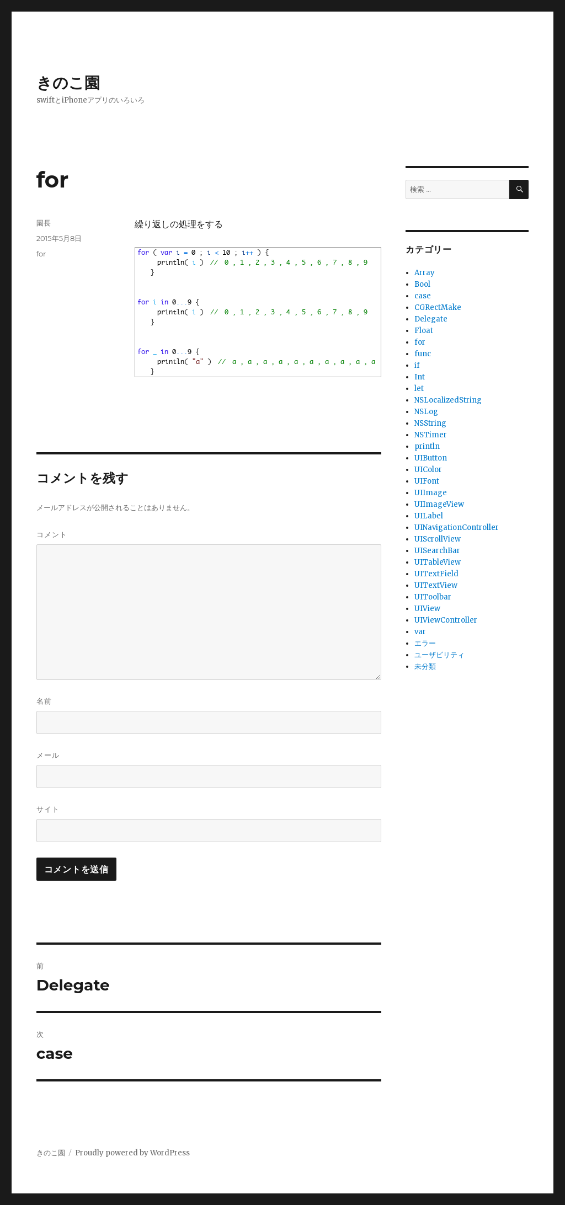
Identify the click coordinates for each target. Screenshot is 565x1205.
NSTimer (430, 435)
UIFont (426, 481)
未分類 (425, 666)
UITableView (437, 562)
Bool (422, 284)
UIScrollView (437, 539)
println (427, 446)
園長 (43, 222)
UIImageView (439, 504)
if (417, 365)
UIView (427, 608)
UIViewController (445, 620)
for (41, 253)
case (422, 296)
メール (48, 755)
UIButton (430, 458)
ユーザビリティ (439, 655)
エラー (425, 643)
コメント (51, 534)
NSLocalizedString (448, 400)
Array (424, 272)
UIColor (428, 469)
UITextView (435, 585)
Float (423, 330)
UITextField (436, 574)
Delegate (430, 319)
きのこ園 (68, 82)
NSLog (426, 411)
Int (419, 377)
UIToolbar (432, 597)
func (422, 353)
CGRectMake (437, 307)
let (419, 388)
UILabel (428, 516)
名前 (44, 701)
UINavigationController (456, 527)
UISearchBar (437, 550)
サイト (48, 809)
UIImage (430, 492)
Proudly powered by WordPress (132, 1153)
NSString (430, 423)
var (420, 631)
